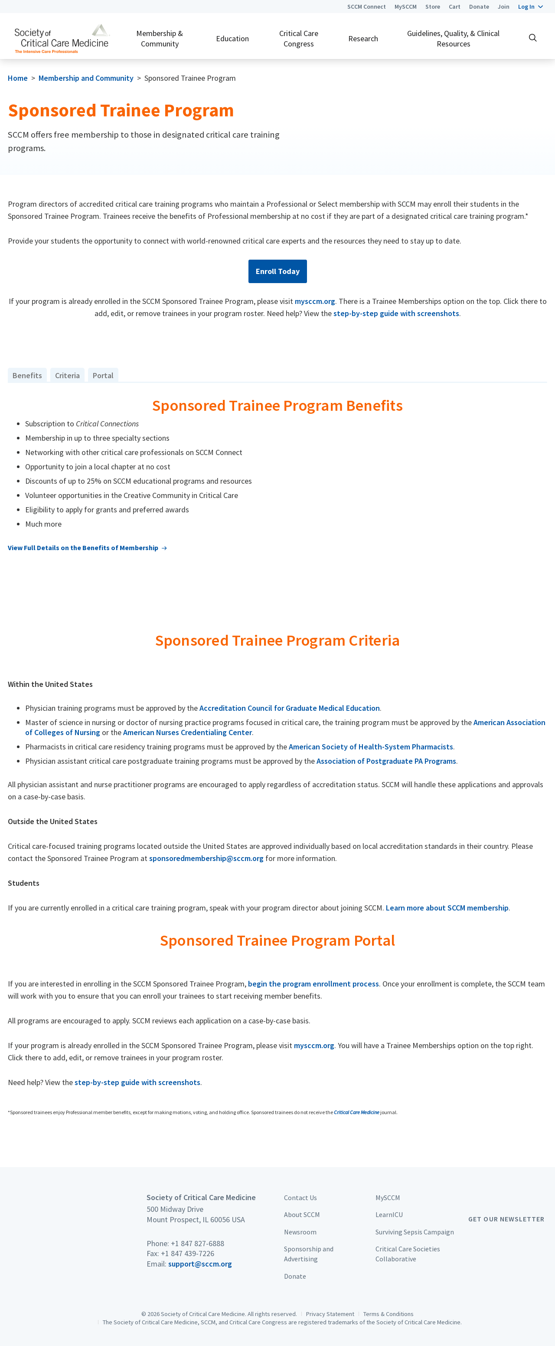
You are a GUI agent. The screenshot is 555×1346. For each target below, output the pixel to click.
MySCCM (406, 6)
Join (503, 6)
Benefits (27, 375)
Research (363, 38)
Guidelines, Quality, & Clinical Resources (453, 38)
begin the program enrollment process (313, 984)
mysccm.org (315, 301)
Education (232, 38)
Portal (103, 375)
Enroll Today (278, 271)
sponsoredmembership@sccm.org (206, 858)
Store (432, 6)
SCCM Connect (366, 6)
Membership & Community (159, 38)
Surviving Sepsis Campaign (414, 1231)
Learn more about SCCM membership (447, 908)
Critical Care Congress (298, 38)
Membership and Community (86, 78)
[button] (530, 6)
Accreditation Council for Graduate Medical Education (289, 708)
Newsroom (300, 1231)
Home (18, 78)
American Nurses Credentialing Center (187, 732)
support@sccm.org (200, 1264)
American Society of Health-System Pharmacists (371, 747)
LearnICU (389, 1214)
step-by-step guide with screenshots (396, 313)
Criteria (67, 375)
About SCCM (302, 1214)
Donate (479, 6)
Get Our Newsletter (506, 1218)
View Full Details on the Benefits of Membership (83, 547)
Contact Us (300, 1197)
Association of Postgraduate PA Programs (386, 761)
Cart (454, 6)
